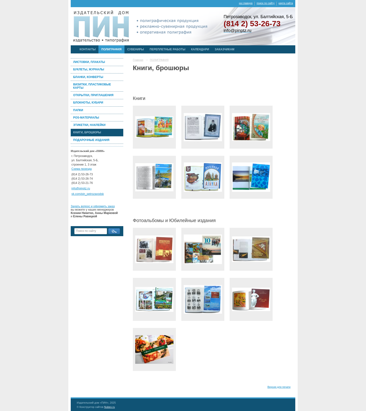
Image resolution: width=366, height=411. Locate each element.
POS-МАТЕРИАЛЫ (86, 117)
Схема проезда (81, 169)
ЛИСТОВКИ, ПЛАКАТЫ (89, 62)
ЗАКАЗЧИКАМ (224, 49)
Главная (138, 59)
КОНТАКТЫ (88, 49)
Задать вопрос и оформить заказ (93, 206)
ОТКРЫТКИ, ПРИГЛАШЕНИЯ (93, 95)
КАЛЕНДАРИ (200, 49)
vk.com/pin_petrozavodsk (87, 194)
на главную (246, 3)
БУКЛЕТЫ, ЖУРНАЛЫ (88, 69)
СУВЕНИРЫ (135, 49)
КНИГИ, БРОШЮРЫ (87, 132)
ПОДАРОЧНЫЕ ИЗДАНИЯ (91, 140)
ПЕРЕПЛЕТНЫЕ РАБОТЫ (167, 49)
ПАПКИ (78, 110)
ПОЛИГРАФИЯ (111, 49)
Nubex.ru (109, 407)
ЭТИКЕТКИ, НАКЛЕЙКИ (89, 125)
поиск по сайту (265, 3)
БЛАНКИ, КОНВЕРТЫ (88, 77)
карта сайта (286, 3)
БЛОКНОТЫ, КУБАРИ (88, 102)
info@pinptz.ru (80, 188)
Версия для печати (279, 386)
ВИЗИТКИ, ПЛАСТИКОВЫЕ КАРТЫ (92, 86)
